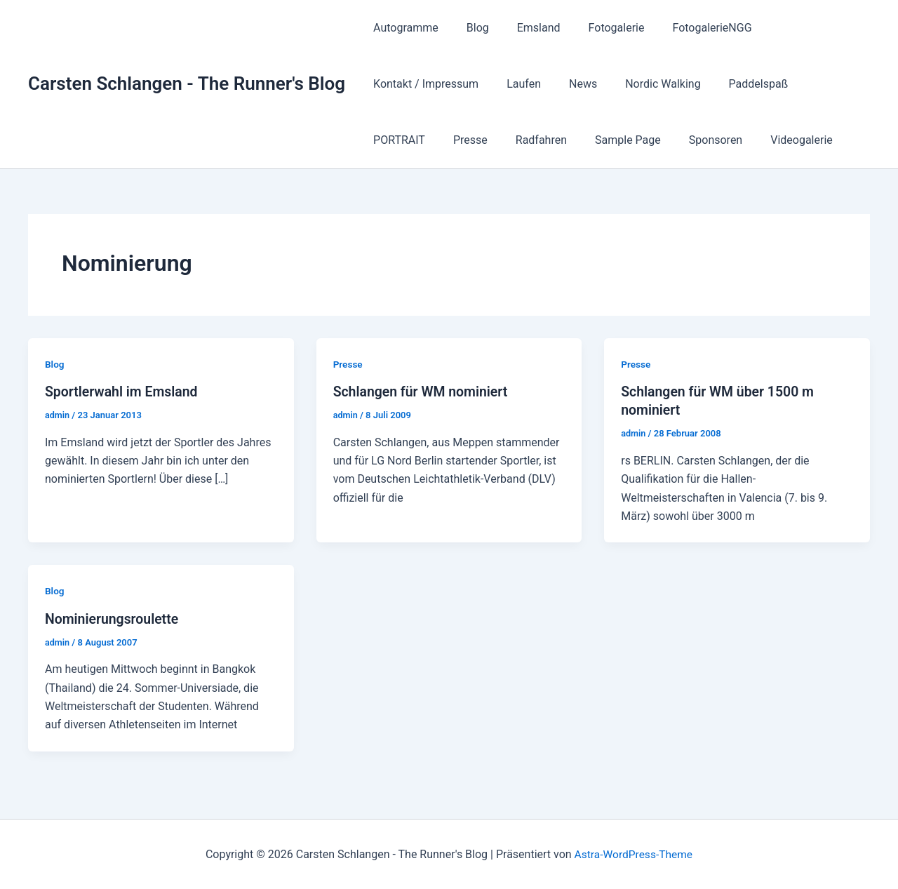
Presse (749, 84)
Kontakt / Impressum (802, 27)
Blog (469, 27)
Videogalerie (566, 140)
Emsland (525, 27)
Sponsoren (485, 140)
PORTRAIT (683, 84)
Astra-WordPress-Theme (633, 853)
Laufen (387, 84)
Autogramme (403, 27)
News (441, 84)
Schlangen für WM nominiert (423, 391)
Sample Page (403, 140)
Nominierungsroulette (113, 618)
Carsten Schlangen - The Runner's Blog (186, 83)
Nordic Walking (515, 84)
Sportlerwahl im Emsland (123, 391)
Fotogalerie (597, 27)
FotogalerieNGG (686, 27)
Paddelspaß (606, 84)
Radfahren (814, 84)
